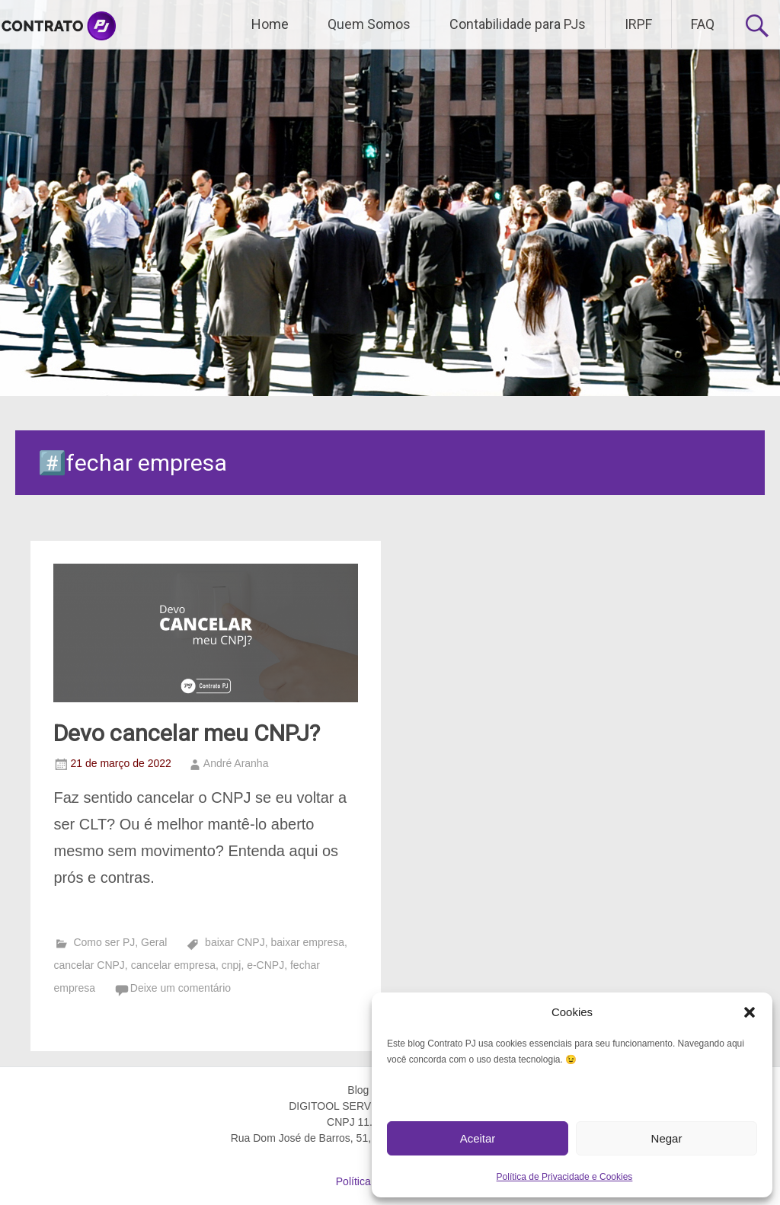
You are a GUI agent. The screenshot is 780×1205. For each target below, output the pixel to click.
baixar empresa (307, 942)
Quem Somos (369, 24)
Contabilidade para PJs (517, 24)
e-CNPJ (265, 965)
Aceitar (478, 1138)
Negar (666, 1138)
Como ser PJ (104, 942)
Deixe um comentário (180, 988)
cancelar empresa (173, 965)
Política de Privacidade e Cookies (565, 1176)
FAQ (702, 24)
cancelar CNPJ (88, 965)
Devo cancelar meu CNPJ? (186, 733)
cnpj (231, 965)
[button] (749, 1012)
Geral (154, 942)
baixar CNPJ (235, 942)
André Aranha (236, 763)
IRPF (638, 24)
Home (270, 24)
